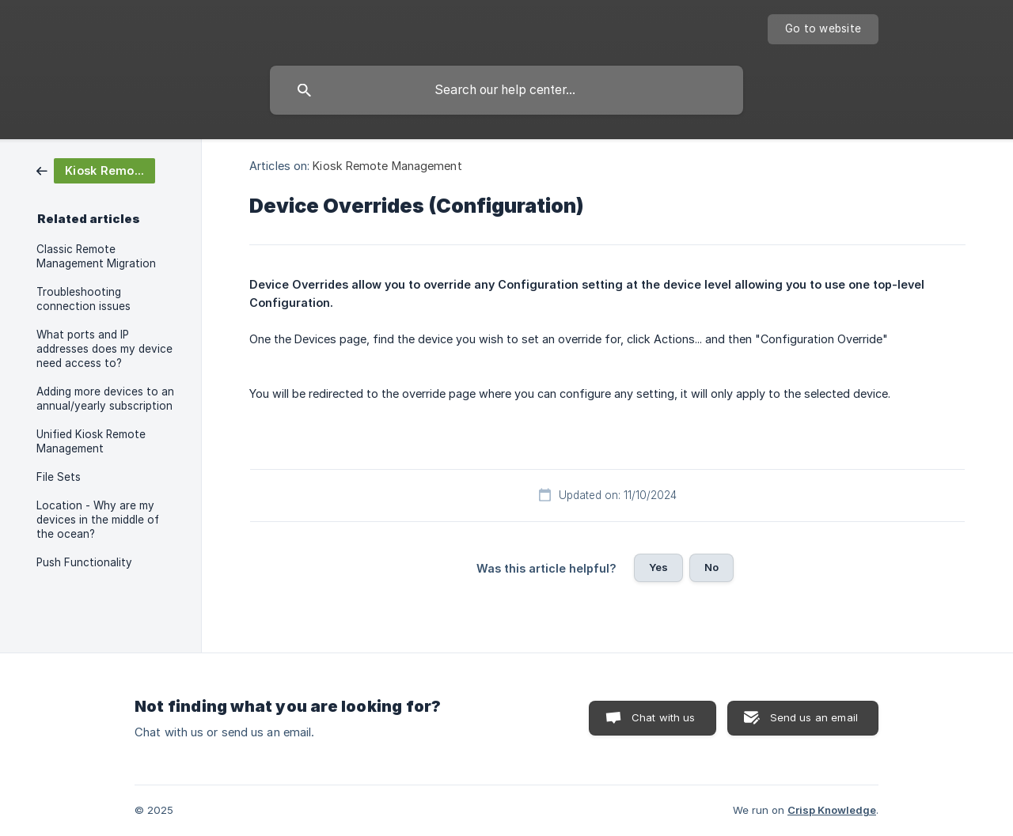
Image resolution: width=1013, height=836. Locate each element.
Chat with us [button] (664, 717)
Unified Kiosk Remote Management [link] (91, 441)
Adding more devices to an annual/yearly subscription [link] (105, 398)
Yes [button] (658, 567)
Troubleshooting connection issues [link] (83, 299)
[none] (823, 29)
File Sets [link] (58, 477)
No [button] (711, 567)
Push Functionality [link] (84, 562)
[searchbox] (506, 90)
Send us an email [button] (814, 717)
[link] (95, 169)
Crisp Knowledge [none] (831, 810)
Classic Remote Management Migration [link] (96, 256)
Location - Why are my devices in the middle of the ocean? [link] (97, 519)
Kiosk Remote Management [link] (387, 165)
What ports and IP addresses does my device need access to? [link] (104, 348)
